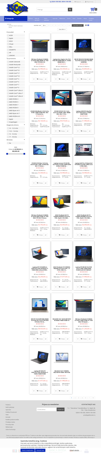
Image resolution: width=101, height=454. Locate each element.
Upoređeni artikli (77, 25)
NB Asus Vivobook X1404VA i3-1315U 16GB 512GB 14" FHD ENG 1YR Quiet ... (84, 320)
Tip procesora (16, 58)
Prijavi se (61, 409)
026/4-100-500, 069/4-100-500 (85, 413)
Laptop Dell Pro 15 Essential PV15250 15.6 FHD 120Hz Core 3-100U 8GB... (84, 164)
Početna (30, 18)
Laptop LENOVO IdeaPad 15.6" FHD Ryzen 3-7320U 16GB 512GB (83, 112)
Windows (16, 140)
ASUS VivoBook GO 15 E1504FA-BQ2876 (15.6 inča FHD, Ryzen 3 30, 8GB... (62, 216)
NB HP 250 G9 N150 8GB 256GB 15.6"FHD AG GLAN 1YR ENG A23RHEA (83, 60)
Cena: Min (62, 29)
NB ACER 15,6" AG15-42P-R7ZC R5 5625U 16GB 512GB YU (62, 319)
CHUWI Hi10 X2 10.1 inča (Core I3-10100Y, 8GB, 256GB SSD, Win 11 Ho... (61, 112)
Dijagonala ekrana (16, 125)
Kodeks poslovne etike (12, 419)
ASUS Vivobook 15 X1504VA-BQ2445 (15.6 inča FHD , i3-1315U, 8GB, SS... (61, 268)
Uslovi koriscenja (10, 429)
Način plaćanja (46, 19)
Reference (62, 18)
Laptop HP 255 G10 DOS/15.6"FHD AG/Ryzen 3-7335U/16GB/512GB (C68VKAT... (39, 373)
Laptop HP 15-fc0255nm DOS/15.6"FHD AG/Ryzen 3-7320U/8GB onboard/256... (39, 268)
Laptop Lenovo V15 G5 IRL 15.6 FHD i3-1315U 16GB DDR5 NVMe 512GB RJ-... (62, 164)
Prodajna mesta (91, 19)
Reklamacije (9, 427)
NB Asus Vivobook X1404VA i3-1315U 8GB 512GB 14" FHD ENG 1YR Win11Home (39, 216)
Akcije (85, 18)
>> (69, 25)
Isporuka (55, 18)
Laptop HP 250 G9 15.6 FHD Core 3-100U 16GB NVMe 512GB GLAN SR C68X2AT (83, 268)
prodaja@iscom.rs (89, 415)
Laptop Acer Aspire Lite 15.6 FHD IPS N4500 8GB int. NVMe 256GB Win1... (62, 60)
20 (44, 25)
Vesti (74, 18)
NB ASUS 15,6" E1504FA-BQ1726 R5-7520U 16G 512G (62, 371)
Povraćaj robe (10, 424)
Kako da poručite (37, 19)
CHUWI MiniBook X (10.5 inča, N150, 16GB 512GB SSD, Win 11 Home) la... (39, 112)
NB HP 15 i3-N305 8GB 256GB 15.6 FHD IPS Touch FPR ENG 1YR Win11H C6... (40, 320)
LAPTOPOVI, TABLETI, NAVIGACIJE (15, 26)
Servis (69, 18)
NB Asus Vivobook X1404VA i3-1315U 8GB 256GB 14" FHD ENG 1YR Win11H (39, 60)
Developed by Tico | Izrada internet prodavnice (48, 444)
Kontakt (79, 18)
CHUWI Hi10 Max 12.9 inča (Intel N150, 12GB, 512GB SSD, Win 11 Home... (40, 164)
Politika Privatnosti (11, 412)
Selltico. (65, 444)
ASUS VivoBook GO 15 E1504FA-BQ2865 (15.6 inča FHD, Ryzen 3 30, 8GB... (84, 216)
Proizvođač (16, 32)
